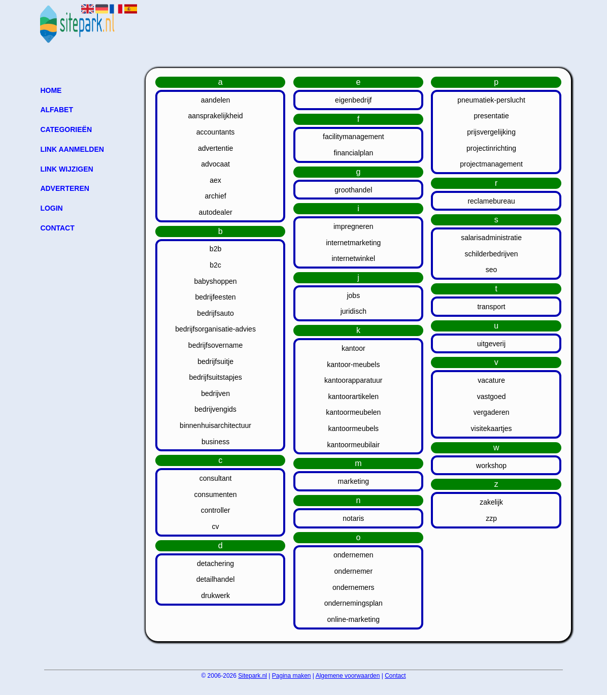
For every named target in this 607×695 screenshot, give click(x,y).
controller (215, 510)
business (215, 442)
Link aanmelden (72, 149)
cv (215, 526)
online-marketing (353, 619)
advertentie (215, 148)
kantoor (353, 348)
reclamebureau (491, 201)
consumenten (215, 494)
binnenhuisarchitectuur (215, 425)
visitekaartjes (491, 428)
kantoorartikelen (353, 396)
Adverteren (64, 188)
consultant (215, 478)
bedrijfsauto (215, 313)
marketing (353, 481)
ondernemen (353, 555)
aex (215, 180)
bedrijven (215, 393)
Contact (57, 228)
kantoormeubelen (353, 412)
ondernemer (353, 571)
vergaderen (492, 412)
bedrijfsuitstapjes (215, 377)
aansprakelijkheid (215, 116)
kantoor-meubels (353, 364)
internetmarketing (353, 243)
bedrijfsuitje (215, 361)
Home (50, 90)
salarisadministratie (491, 238)
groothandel (353, 190)
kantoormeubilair (353, 445)
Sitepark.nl (252, 675)
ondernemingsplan (353, 603)
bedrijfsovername (215, 345)
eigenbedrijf (353, 100)
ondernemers (353, 587)
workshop (491, 465)
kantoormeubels (353, 428)
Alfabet (56, 110)
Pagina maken (291, 675)
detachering (215, 563)
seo (491, 270)
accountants (215, 132)
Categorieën (66, 129)
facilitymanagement (353, 137)
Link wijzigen (66, 169)
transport (491, 307)
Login (51, 208)
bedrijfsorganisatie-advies (215, 329)
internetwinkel (354, 258)
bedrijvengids (215, 409)
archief (215, 196)
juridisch (353, 311)
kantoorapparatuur (353, 380)
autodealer (215, 212)
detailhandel (215, 579)
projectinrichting (491, 148)
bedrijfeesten (215, 297)
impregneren (353, 226)
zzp (491, 518)
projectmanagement (491, 164)
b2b (215, 249)
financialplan (353, 153)
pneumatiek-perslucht (491, 100)
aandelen (215, 100)
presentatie (491, 116)
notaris (353, 518)
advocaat (215, 164)
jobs (353, 295)
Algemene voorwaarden (348, 675)
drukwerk (215, 595)
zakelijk (491, 502)
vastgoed (491, 396)
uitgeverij (491, 344)
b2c (215, 265)
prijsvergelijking (491, 132)
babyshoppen (215, 281)
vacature (491, 380)
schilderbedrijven (491, 254)
